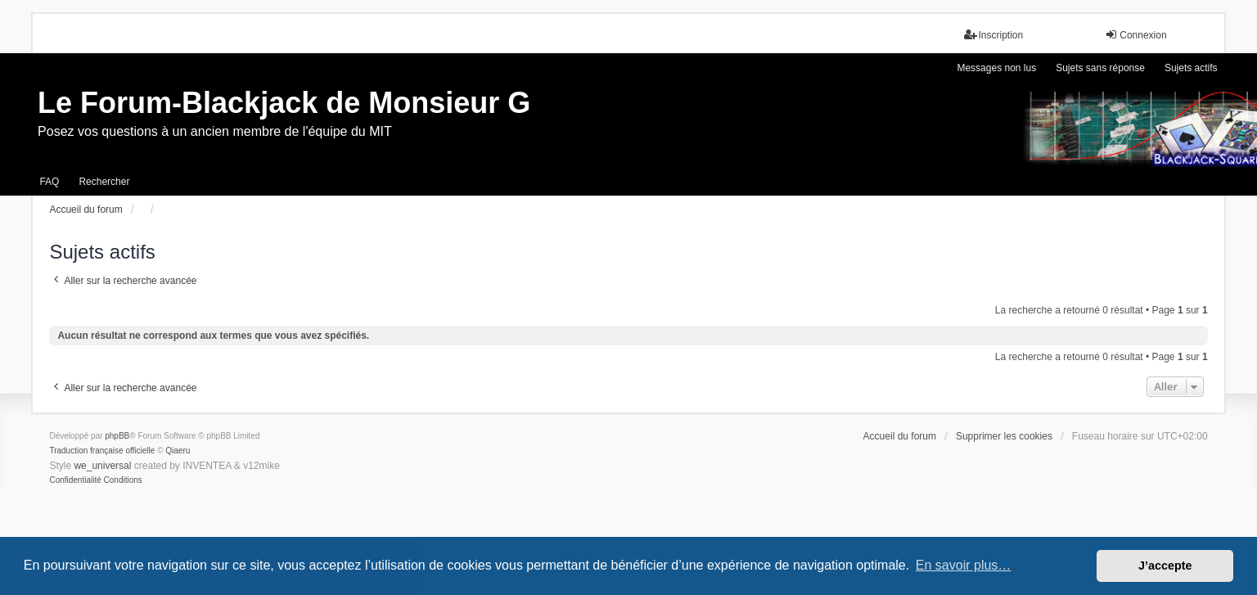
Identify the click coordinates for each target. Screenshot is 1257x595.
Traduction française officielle (102, 450)
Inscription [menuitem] (994, 35)
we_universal (102, 465)
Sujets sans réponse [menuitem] (1100, 68)
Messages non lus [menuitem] (996, 68)
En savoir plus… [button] (963, 565)
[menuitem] (75, 480)
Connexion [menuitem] (1135, 35)
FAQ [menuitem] (49, 181)
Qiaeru (177, 450)
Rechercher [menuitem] (104, 181)
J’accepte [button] (1165, 565)
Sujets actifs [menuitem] (1191, 68)
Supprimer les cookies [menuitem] (1004, 436)
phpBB (117, 435)
